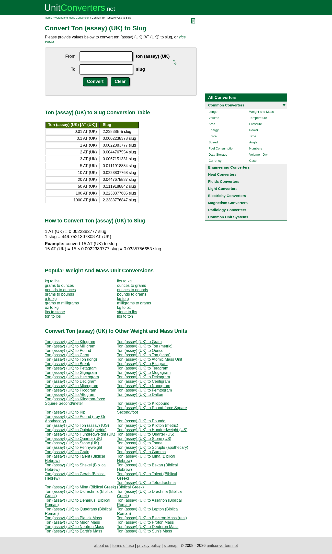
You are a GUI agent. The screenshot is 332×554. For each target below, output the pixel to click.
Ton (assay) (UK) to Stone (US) (144, 439)
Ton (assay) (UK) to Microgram (71, 386)
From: (71, 56)
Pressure (255, 124)
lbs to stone (55, 312)
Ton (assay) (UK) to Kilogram (70, 342)
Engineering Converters (229, 167)
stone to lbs (127, 312)
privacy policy (148, 545)
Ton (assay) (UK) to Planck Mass (73, 518)
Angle (253, 142)
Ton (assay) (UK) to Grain (67, 452)
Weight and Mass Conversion (71, 17)
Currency (215, 160)
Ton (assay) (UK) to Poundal (141, 421)
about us (101, 545)
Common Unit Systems (228, 217)
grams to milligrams (62, 303)
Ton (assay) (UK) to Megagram (144, 372)
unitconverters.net (222, 545)
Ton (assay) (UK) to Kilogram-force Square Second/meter (75, 401)
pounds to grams (131, 294)
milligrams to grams (134, 303)
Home (48, 17)
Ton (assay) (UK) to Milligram (70, 346)
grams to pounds (59, 294)
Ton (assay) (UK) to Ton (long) (71, 359)
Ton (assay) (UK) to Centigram (143, 381)
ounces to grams (131, 285)
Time (252, 136)
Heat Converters (222, 174)
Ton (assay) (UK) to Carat (67, 355)
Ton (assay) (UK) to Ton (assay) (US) (77, 425)
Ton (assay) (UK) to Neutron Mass (74, 527)
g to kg (51, 299)
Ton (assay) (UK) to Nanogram (143, 386)
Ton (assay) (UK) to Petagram (71, 368)
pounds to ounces (60, 290)
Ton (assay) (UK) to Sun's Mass (144, 531)
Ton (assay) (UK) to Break (67, 364)
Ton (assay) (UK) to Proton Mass (145, 522)
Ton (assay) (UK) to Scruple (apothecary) (152, 447)
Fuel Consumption (222, 148)
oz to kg (52, 307)
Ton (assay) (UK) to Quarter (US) (145, 434)
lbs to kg (124, 281)
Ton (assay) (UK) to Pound (68, 350)
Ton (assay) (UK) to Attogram (70, 394)
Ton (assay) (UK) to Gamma (141, 452)
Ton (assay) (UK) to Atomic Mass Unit (149, 359)
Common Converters (226, 105)
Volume (214, 118)
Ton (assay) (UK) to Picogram (70, 390)
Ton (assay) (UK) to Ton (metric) (144, 346)
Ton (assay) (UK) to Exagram (142, 364)
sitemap (170, 545)
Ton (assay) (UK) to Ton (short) (144, 355)
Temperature (258, 118)
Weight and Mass (261, 112)
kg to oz (124, 307)
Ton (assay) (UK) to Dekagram (143, 377)
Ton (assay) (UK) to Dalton (140, 394)
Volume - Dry (258, 154)
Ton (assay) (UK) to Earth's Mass (73, 531)
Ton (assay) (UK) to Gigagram (71, 372)
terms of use (123, 545)
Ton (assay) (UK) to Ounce (140, 350)
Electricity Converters (227, 196)
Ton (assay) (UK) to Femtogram (144, 390)
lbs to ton (125, 316)
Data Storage (218, 154)
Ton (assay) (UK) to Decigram (71, 381)
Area (212, 124)
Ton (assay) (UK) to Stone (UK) (72, 443)
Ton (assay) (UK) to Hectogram (72, 377)
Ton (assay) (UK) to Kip (65, 412)
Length (213, 112)
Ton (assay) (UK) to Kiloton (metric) (147, 425)
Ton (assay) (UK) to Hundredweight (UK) (80, 434)
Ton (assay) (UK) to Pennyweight (73, 447)
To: (74, 69)
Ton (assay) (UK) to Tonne (140, 443)
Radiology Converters (227, 210)
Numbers (255, 148)
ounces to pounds (132, 290)
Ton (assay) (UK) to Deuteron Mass (148, 527)
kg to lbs (52, 281)
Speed (213, 142)
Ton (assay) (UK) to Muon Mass (72, 522)
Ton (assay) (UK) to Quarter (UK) (73, 439)
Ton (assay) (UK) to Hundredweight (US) (152, 430)
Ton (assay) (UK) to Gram (139, 342)
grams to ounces (59, 285)
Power (253, 130)
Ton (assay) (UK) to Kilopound (143, 403)
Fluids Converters (224, 181)
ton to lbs (53, 316)
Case (253, 160)
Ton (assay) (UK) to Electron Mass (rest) (152, 518)
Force (213, 136)
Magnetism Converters (228, 203)
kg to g (123, 299)
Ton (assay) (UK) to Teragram (143, 368)
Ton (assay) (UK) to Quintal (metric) (76, 430)
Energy (214, 130)
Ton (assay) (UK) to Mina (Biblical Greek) (80, 487)
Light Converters (223, 188)
